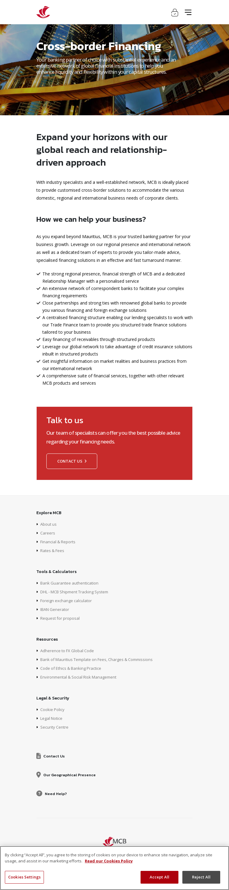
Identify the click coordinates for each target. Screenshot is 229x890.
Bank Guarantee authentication (70, 583)
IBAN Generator (56, 609)
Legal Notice (52, 718)
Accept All (159, 877)
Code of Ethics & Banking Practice (73, 668)
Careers (47, 533)
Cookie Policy (53, 709)
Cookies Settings (24, 877)
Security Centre (55, 727)
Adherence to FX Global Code (69, 650)
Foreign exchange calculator (67, 600)
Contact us (71, 461)
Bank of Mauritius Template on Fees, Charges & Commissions (101, 659)
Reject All (201, 877)
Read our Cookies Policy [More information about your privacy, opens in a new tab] (109, 861)
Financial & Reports (59, 541)
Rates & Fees (53, 550)
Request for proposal (61, 618)
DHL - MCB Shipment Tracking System (78, 592)
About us (49, 524)
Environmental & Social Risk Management (81, 677)
